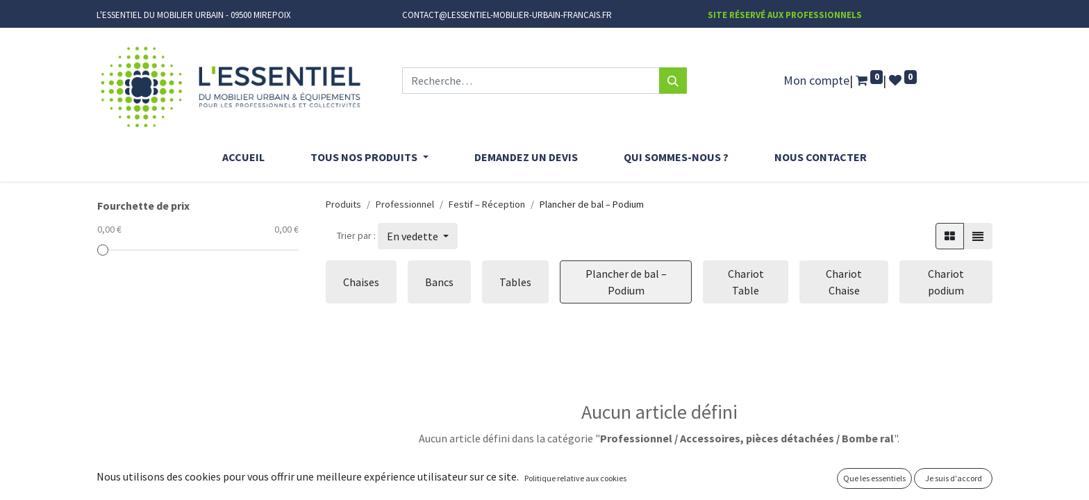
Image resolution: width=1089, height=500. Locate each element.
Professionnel (405, 204)
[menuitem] (243, 157)
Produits (343, 204)
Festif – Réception (487, 204)
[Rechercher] (673, 80)
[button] (418, 236)
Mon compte (816, 80)
